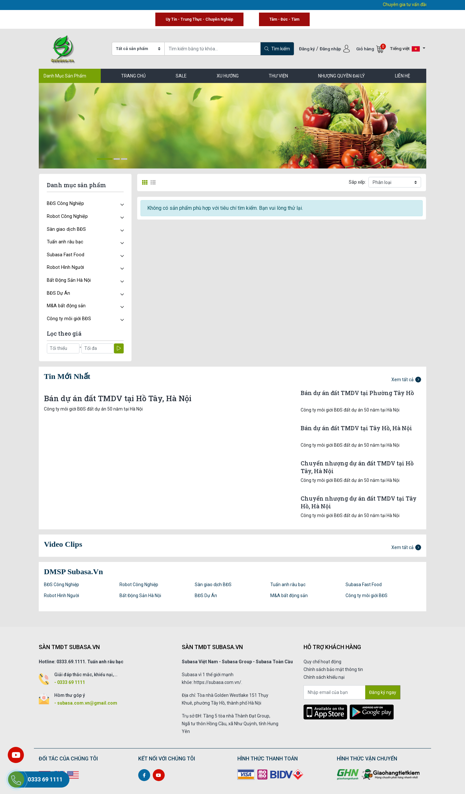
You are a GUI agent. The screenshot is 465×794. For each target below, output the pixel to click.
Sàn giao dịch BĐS (66, 229)
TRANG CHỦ (133, 75)
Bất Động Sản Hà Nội (69, 280)
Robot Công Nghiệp (67, 216)
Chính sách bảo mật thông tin (333, 669)
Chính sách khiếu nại (324, 677)
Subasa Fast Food (65, 255)
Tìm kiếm (277, 48)
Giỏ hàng (370, 48)
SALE (181, 75)
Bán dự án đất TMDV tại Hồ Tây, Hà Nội (117, 398)
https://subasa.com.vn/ (217, 682)
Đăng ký (307, 48)
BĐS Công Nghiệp (65, 203)
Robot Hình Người (65, 267)
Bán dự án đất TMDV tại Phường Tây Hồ (357, 393)
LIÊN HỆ (402, 75)
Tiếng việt (405, 49)
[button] (104, 159)
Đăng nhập (331, 48)
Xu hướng (228, 75)
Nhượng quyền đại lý (341, 75)
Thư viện (278, 75)
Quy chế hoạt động (322, 661)
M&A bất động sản (66, 306)
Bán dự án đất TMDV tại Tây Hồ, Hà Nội (356, 428)
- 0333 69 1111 (69, 682)
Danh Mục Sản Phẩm (65, 75)
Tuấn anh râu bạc (65, 242)
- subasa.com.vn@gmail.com (85, 703)
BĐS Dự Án (58, 293)
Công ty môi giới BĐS (69, 318)
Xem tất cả (406, 379)
